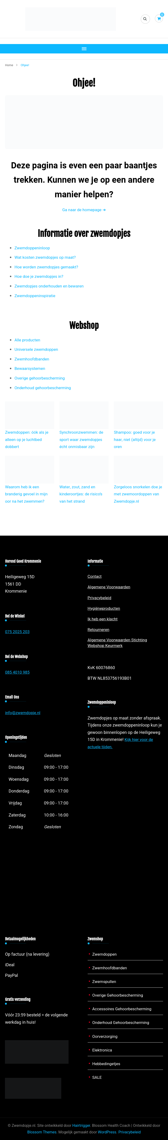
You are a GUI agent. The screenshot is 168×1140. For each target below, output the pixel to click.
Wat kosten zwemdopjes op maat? (46, 257)
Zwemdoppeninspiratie (35, 295)
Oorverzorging (105, 1036)
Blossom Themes (42, 1132)
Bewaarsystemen (30, 368)
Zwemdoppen (105, 954)
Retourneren (99, 629)
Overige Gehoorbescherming (119, 995)
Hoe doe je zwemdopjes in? (40, 276)
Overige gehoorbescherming (41, 378)
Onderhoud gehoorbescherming (44, 387)
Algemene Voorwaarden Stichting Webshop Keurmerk (119, 643)
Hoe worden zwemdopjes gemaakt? (48, 267)
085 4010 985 (18, 672)
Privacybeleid (100, 598)
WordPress (107, 1132)
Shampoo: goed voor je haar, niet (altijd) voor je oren (136, 439)
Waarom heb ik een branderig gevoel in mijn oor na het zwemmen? (27, 494)
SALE (97, 1077)
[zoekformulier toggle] (145, 19)
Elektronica (102, 1050)
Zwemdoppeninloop (33, 248)
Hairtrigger (81, 1125)
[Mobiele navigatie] (84, 48)
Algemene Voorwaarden (110, 587)
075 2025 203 (18, 631)
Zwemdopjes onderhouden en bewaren (50, 286)
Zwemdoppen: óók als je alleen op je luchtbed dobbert (28, 439)
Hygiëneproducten (105, 608)
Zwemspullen (105, 981)
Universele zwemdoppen (37, 349)
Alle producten (28, 340)
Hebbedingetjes (107, 1064)
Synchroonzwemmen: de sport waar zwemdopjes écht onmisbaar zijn (82, 439)
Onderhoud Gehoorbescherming (122, 1022)
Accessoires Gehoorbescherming (123, 1009)
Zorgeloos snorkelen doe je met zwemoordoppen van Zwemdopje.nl (137, 494)
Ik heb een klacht (103, 619)
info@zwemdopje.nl (23, 712)
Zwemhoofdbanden (32, 359)
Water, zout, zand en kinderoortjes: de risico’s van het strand (82, 494)
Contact (95, 576)
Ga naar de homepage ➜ (84, 209)
